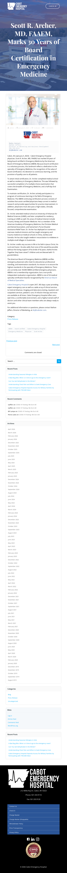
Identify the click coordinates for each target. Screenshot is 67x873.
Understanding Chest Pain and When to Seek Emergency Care (30, 384)
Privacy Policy (14, 832)
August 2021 (12, 610)
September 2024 (13, 489)
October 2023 (12, 526)
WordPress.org (13, 726)
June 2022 (11, 576)
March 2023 (12, 550)
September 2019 (13, 677)
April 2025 (11, 466)
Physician (28, 331)
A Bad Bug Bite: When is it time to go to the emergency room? (30, 378)
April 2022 (11, 583)
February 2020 (13, 660)
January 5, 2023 (22, 128)
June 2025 (11, 459)
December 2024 (13, 479)
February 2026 (13, 436)
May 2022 (11, 580)
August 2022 (12, 570)
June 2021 (11, 616)
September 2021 (13, 606)
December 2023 (13, 520)
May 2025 (11, 463)
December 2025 (13, 443)
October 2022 (12, 563)
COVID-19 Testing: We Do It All (26, 405)
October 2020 (12, 637)
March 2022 (12, 586)
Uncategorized (13, 701)
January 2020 (12, 663)
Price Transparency (16, 828)
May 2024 (11, 503)
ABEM (10, 329)
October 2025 (12, 449)
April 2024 (11, 506)
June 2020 (11, 647)
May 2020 (11, 650)
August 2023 (12, 533)
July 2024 (11, 496)
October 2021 (12, 603)
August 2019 (12, 680)
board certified (20, 329)
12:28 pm (35, 128)
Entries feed (12, 719)
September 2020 (13, 640)
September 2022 (13, 566)
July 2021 (11, 613)
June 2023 (11, 540)
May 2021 (11, 620)
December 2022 (13, 560)
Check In (12, 811)
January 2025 (12, 476)
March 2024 (12, 510)
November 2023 (13, 523)
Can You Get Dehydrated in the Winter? (22, 381)
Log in (10, 716)
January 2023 (12, 556)
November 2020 (13, 633)
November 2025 (13, 446)
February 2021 (13, 626)
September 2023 (13, 530)
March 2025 (12, 469)
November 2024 (13, 483)
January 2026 (12, 439)
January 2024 (12, 516)
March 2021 (12, 623)
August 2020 (12, 643)
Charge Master (14, 815)
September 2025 (13, 453)
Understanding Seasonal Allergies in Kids (23, 374)
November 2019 (13, 670)
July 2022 (11, 573)
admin (10, 128)
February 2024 (13, 513)
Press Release (12, 319)
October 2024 (12, 486)
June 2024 (11, 499)
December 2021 (13, 596)
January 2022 (12, 593)
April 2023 (11, 546)
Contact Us (13, 806)
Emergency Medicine (15, 331)
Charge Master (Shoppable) (18, 819)
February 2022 (13, 590)
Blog (9, 695)
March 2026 (12, 433)
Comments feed (13, 722)
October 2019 (12, 673)
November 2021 (13, 600)
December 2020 (13, 630)
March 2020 (12, 657)
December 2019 (13, 667)
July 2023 (11, 536)
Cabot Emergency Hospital (17, 284)
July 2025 (11, 456)
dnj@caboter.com (15, 150)
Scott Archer (38, 331)
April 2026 (11, 429)
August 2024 (12, 493)
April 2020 (11, 653)
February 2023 (13, 553)
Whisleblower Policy (16, 824)
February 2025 (13, 473)
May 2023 (11, 543)
